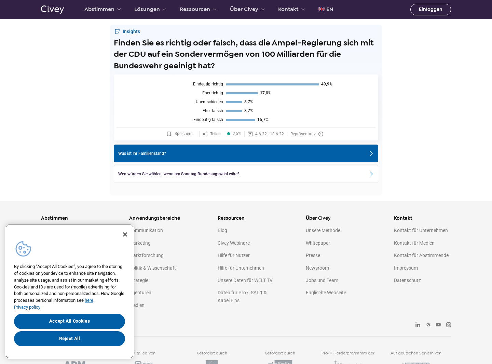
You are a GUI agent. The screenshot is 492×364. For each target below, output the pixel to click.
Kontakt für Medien (414, 243)
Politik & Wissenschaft (152, 268)
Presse (313, 255)
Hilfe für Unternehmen (241, 268)
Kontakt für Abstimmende (421, 255)
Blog (222, 230)
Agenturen (140, 292)
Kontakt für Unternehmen (421, 230)
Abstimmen (102, 9)
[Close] (125, 234)
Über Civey (247, 9)
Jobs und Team (322, 280)
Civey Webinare (234, 243)
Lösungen (150, 9)
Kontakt (291, 9)
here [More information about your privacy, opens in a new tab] (89, 300)
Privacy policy (27, 307)
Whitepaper (318, 243)
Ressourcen (198, 9)
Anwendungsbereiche (154, 218)
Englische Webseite (326, 292)
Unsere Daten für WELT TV (245, 280)
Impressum (406, 268)
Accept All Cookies (69, 321)
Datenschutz (407, 280)
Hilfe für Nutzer (234, 255)
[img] (246, 102)
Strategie (138, 280)
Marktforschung (146, 255)
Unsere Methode (323, 230)
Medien (137, 305)
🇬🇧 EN (325, 9)
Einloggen (430, 9)
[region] (69, 291)
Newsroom (317, 268)
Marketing (140, 243)
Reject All (69, 338)
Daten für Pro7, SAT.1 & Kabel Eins (242, 296)
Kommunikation (146, 230)
